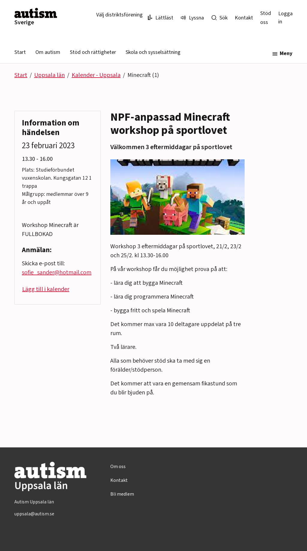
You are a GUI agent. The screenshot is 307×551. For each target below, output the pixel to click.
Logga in (285, 17)
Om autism (47, 52)
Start (20, 52)
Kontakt (244, 18)
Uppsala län (49, 75)
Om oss (118, 466)
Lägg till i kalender (45, 289)
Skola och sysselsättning (153, 52)
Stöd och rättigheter (93, 52)
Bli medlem (122, 494)
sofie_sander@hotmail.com (56, 272)
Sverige (24, 22)
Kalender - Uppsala (96, 75)
